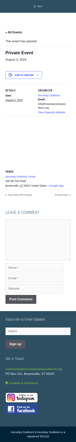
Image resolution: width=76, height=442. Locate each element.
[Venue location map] (38, 143)
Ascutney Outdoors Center (20, 176)
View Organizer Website (51, 112)
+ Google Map (56, 185)
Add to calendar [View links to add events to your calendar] (24, 75)
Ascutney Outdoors (49, 95)
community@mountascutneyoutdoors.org (33, 369)
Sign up (15, 344)
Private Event (62, 195)
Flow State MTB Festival (19, 195)
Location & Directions (21, 383)
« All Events (13, 32)
